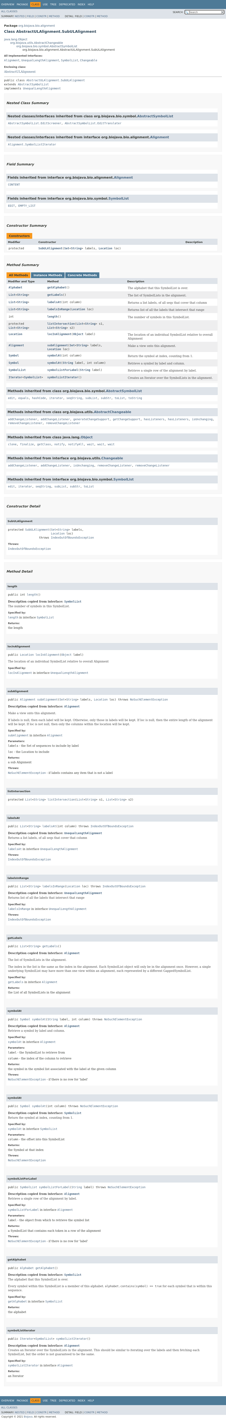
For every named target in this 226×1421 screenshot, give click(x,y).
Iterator (15, 377)
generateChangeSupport (91, 419)
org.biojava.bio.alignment (36, 25)
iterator (56, 398)
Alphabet (15, 287)
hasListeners (154, 419)
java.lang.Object (15, 39)
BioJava (28, 1416)
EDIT (11, 205)
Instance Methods (47, 275)
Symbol (14, 355)
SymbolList (69, 60)
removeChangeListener (25, 423)
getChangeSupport (126, 419)
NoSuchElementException (149, 699)
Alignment (12, 60)
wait (90, 444)
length (52, 316)
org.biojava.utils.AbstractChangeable (36, 42)
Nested (19, 16)
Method (54, 16)
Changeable (88, 60)
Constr (41, 16)
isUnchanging (202, 419)
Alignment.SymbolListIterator (32, 144)
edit (11, 398)
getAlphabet (56, 287)
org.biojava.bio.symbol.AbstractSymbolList (46, 46)
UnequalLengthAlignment (40, 60)
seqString (74, 398)
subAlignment (57, 345)
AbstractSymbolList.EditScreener (34, 123)
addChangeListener (22, 419)
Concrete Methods (82, 275)
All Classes (9, 11)
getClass (44, 444)
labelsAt (54, 302)
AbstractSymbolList (33, 84)
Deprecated (67, 4)
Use (45, 4)
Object (78, 334)
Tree (53, 4)
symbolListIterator (62, 377)
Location (105, 248)
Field (30, 16)
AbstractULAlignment (20, 71)
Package (22, 4)
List (12, 294)
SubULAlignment (50, 248)
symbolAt (54, 355)
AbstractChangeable (112, 412)
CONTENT (14, 184)
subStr (106, 398)
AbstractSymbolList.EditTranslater (93, 123)
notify (59, 444)
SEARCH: (178, 12)
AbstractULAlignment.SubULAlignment (56, 80)
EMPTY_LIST (26, 205)
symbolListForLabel (62, 370)
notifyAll (76, 444)
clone (12, 444)
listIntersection (61, 323)
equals (23, 398)
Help (91, 4)
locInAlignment (59, 334)
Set (66, 248)
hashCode (39, 398)
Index (81, 4)
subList (91, 398)
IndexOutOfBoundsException (72, 537)
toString (135, 398)
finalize (27, 444)
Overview (7, 4)
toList (120, 398)
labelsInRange (58, 309)
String (76, 248)
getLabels (55, 294)
